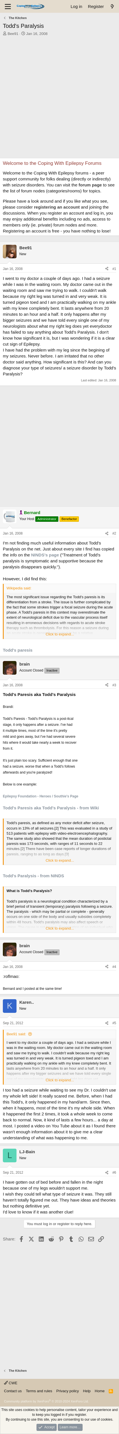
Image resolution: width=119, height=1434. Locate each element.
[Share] (106, 269)
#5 (114, 1023)
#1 (114, 269)
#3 (114, 685)
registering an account (57, 207)
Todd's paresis (17, 650)
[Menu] (8, 6)
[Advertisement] (59, 98)
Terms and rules (39, 1391)
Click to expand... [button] (60, 634)
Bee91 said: (16, 1034)
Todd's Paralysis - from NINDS (33, 875)
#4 (114, 967)
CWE (10, 1383)
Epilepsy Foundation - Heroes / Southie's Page (40, 796)
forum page (90, 184)
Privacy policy (67, 1391)
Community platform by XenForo (46, 1401)
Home (100, 1391)
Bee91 (13, 34)
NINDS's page (45, 554)
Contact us (13, 1391)
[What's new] (112, 6)
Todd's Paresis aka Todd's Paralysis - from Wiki (51, 807)
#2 (114, 533)
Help (87, 1391)
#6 (114, 1173)
